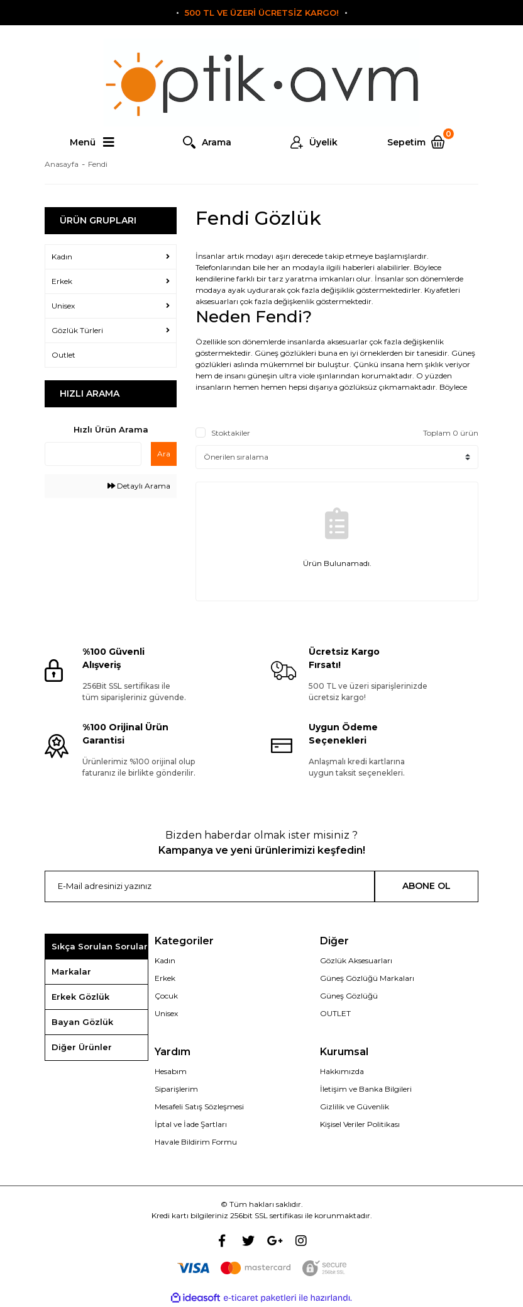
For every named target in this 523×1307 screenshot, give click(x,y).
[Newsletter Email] (209, 886)
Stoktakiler (230, 433)
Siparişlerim (176, 1089)
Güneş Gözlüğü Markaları (367, 978)
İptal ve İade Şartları (191, 1124)
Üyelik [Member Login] (323, 142)
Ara (163, 453)
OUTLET (335, 1013)
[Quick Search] (93, 454)
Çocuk (166, 995)
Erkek (165, 978)
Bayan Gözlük (82, 1022)
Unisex (166, 1013)
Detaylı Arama (138, 485)
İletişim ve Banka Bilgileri (366, 1089)
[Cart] (420, 142)
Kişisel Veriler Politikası (360, 1124)
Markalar (71, 971)
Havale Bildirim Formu (196, 1141)
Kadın (165, 960)
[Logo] (261, 82)
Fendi (97, 164)
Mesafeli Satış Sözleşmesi (199, 1106)
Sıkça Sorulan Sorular (100, 946)
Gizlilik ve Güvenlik (354, 1106)
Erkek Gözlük (80, 997)
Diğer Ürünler (82, 1047)
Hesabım (171, 1071)
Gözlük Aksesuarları (356, 960)
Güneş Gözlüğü (349, 995)
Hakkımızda (342, 1071)
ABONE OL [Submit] (426, 885)
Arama (216, 142)
